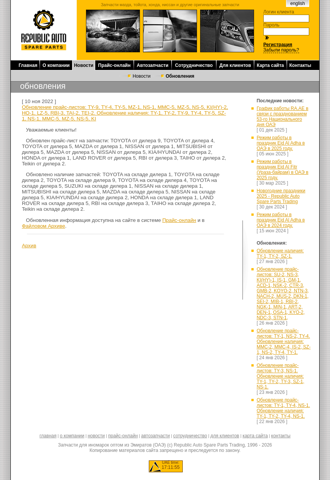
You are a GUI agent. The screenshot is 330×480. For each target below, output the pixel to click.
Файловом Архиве (43, 226)
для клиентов (224, 435)
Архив (29, 245)
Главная (28, 65)
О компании (56, 65)
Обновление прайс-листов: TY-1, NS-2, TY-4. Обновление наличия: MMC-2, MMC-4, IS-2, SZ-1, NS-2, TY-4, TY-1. (284, 341)
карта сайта (255, 435)
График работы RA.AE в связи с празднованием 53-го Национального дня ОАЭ (282, 116)
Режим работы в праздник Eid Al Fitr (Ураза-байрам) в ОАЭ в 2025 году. (282, 169)
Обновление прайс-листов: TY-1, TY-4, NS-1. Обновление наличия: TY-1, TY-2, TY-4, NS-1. (283, 408)
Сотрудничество (194, 65)
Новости (83, 65)
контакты (280, 435)
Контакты (300, 65)
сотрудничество (190, 435)
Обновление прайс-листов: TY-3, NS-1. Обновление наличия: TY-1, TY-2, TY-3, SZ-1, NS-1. (281, 376)
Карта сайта (270, 65)
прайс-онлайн (123, 435)
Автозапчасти (152, 65)
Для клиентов (235, 65)
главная (47, 435)
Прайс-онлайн (114, 65)
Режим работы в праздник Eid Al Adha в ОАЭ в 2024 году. (281, 220)
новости (96, 435)
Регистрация (277, 44)
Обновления (180, 76)
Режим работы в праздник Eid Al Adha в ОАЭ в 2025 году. (281, 143)
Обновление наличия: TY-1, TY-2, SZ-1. (280, 253)
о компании (72, 435)
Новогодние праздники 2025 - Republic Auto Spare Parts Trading (281, 196)
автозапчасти (155, 435)
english (297, 3)
